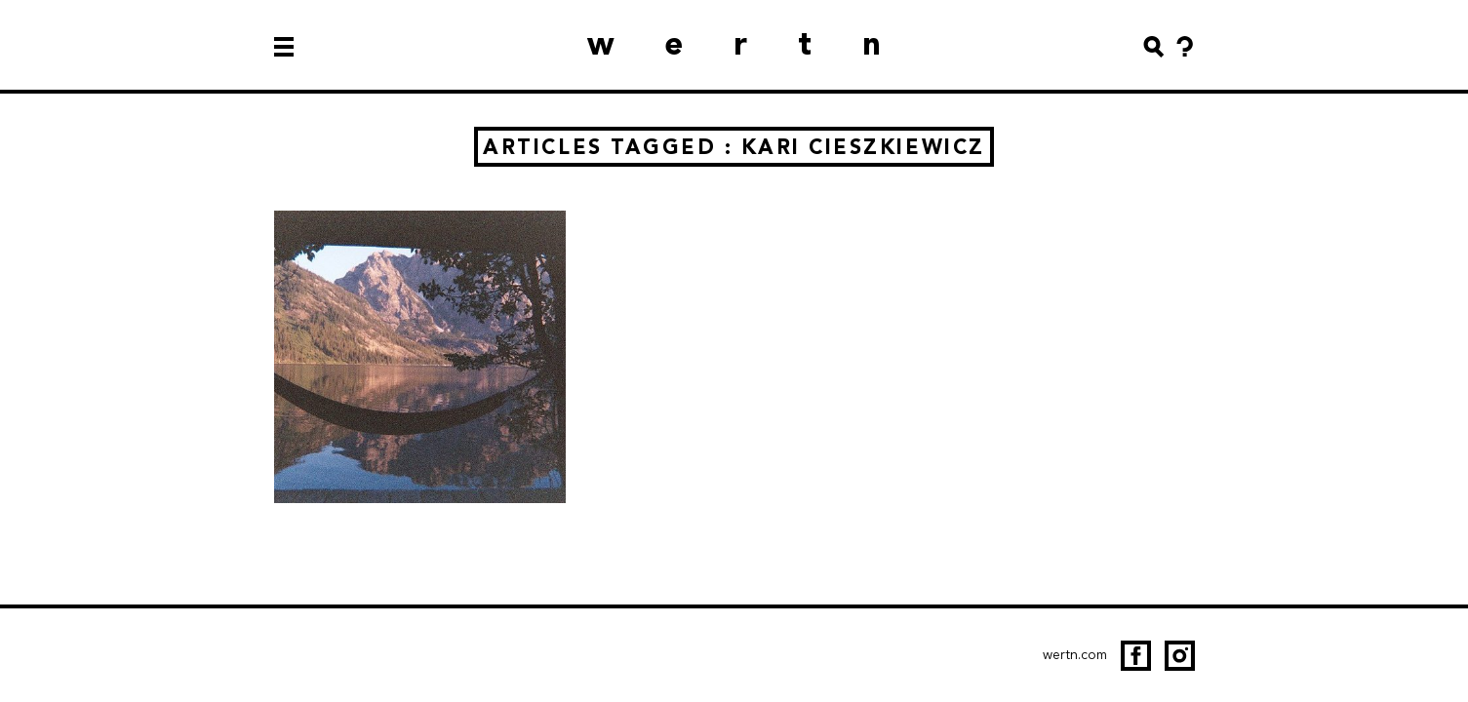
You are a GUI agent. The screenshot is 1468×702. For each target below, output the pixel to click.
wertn (759, 43)
